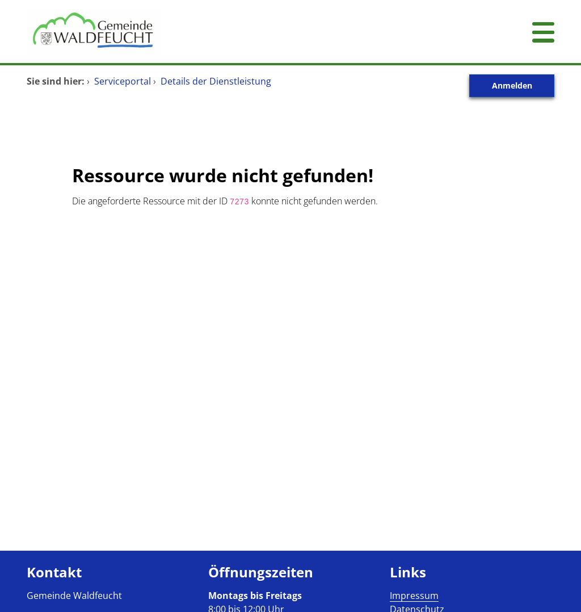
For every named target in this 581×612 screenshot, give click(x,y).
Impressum (414, 595)
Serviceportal (122, 81)
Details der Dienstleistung (216, 81)
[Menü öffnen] (543, 31)
